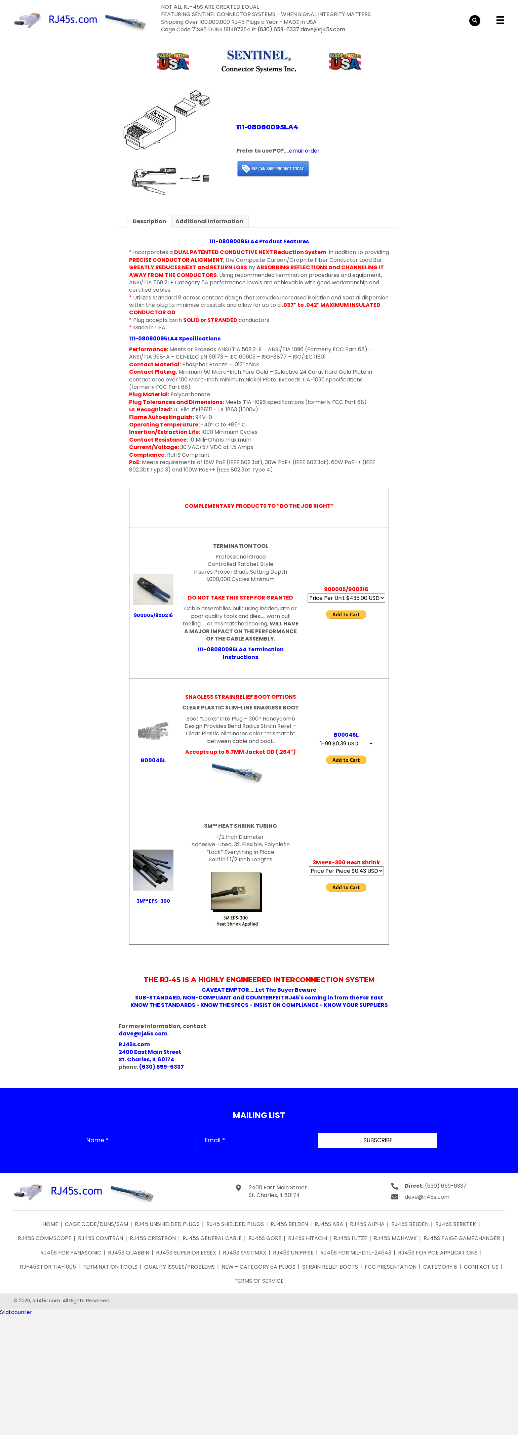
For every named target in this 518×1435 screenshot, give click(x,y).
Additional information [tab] (209, 221)
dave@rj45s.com (323, 29)
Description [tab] (149, 221)
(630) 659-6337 (278, 29)
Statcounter (16, 1312)
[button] (377, 1140)
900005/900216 (153, 615)
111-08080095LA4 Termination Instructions (241, 653)
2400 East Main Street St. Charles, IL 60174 (278, 1191)
